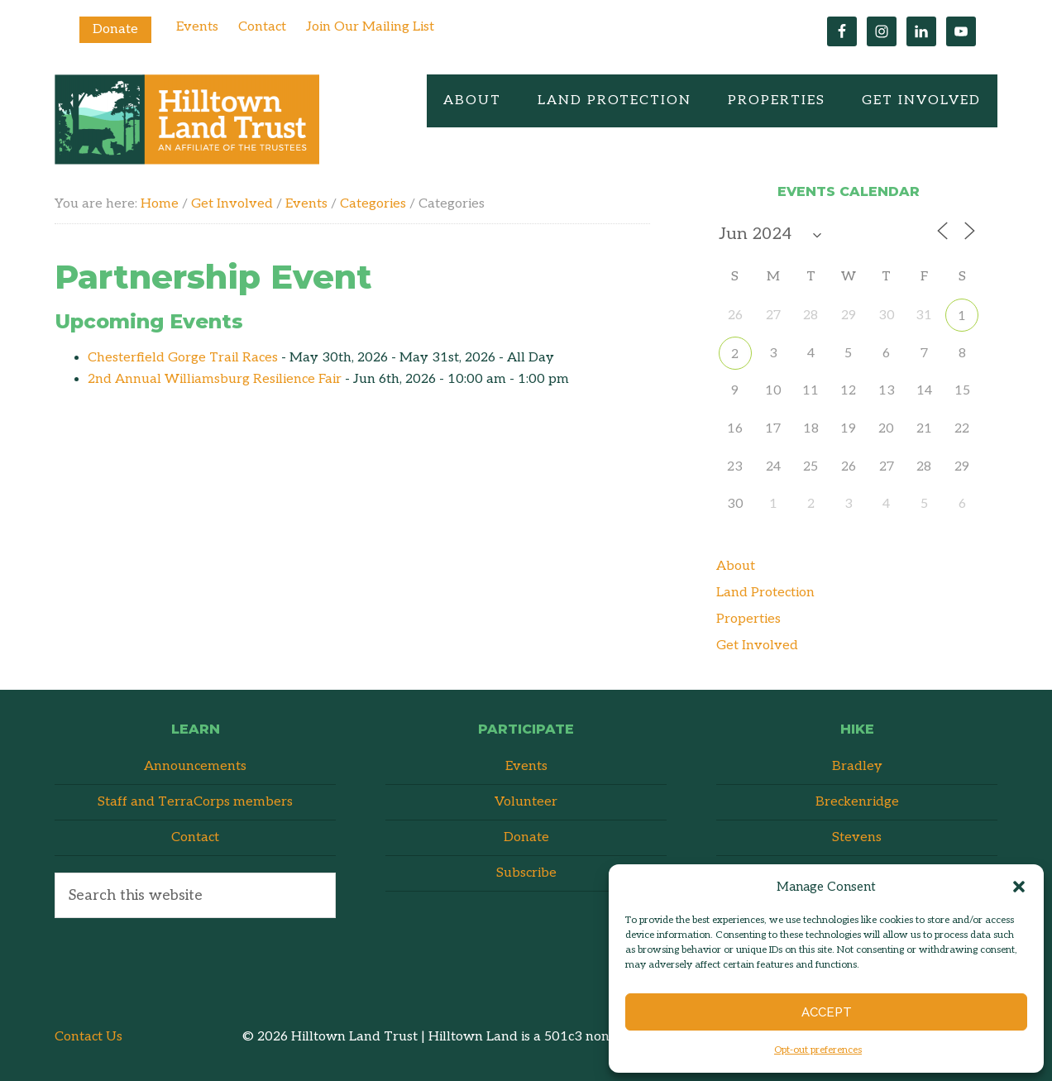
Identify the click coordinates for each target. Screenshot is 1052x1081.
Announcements (195, 766)
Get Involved (757, 645)
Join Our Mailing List (370, 27)
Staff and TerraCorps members (195, 802)
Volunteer (526, 802)
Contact (262, 27)
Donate (115, 29)
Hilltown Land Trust (187, 119)
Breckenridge (857, 802)
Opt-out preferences (818, 1050)
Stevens (857, 837)
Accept (826, 1012)
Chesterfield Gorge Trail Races (183, 358)
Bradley (857, 766)
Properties (748, 619)
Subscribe (526, 873)
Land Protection (765, 592)
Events (197, 27)
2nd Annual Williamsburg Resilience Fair (215, 379)
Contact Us (88, 1037)
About (735, 566)
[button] (1019, 886)
